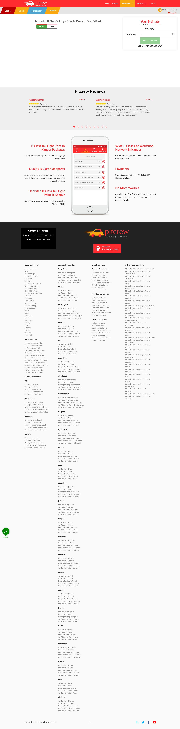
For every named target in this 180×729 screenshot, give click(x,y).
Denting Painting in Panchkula (69, 652)
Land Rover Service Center (101, 305)
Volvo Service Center (99, 315)
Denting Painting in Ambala (34, 443)
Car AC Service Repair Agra (34, 392)
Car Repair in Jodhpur (66, 507)
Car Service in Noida (65, 629)
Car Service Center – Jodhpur (68, 514)
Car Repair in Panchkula (66, 650)
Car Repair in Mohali (65, 578)
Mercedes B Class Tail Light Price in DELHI (140, 305)
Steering (28, 328)
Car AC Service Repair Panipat (68, 672)
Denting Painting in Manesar (68, 563)
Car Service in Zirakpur (66, 701)
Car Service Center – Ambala (35, 448)
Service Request (30, 269)
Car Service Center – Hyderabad (69, 443)
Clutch (27, 313)
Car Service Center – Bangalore (69, 282)
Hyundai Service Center (100, 280)
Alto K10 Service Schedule (34, 345)
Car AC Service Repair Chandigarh (70, 316)
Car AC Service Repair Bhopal (68, 298)
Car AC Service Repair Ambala (35, 445)
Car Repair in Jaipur (65, 471)
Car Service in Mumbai (66, 594)
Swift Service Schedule (32, 348)
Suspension (29, 315)
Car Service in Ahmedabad (34, 402)
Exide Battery (29, 301)
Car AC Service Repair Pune (68, 690)
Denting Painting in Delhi (67, 349)
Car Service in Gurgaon (66, 415)
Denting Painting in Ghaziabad (69, 385)
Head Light (28, 320)
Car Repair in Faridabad (66, 364)
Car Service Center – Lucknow (68, 550)
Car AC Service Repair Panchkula (69, 655)
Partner (115, 3)
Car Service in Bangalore (67, 273)
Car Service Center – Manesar (68, 568)
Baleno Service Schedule (33, 353)
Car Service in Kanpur (66, 522)
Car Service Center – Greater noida (70, 407)
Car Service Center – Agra (34, 394)
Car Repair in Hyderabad (67, 436)
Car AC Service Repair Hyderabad (70, 441)
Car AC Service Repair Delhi (68, 351)
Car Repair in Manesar (66, 561)
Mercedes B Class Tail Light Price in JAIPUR (140, 337)
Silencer (27, 330)
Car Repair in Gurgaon (66, 418)
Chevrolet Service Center (100, 273)
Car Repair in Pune (64, 685)
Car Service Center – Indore (68, 461)
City (152, 3)
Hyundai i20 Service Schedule (35, 358)
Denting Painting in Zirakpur (68, 706)
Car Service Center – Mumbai (68, 604)
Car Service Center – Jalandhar (69, 496)
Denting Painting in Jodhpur (68, 509)
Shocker (27, 318)
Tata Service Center (99, 287)
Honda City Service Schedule (35, 363)
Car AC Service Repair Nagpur (68, 619)
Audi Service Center (99, 298)
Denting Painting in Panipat (68, 670)
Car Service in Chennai (66, 326)
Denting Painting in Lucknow (68, 545)
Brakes (27, 310)
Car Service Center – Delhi (67, 354)
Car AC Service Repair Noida (68, 637)
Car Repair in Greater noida (68, 400)
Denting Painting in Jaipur (67, 474)
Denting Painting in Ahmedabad (36, 407)
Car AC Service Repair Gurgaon (69, 423)
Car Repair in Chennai (66, 329)
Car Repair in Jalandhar (66, 489)
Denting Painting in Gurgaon (68, 420)
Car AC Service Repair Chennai (69, 333)
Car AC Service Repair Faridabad (69, 369)
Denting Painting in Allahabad (35, 425)
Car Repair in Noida (65, 632)
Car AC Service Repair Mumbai (69, 601)
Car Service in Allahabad (33, 420)
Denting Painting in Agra (33, 389)
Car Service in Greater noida (68, 397)
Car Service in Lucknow (66, 540)
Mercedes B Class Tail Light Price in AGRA (140, 269)
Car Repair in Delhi (64, 346)
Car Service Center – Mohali (68, 586)
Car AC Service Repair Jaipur (68, 476)
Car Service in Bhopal (65, 290)
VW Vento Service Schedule (34, 370)
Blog (107, 3)
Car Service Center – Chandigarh (69, 318)
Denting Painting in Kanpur (67, 527)
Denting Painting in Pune (67, 688)
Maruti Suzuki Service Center (102, 282)
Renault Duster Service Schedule (36, 365)
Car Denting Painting (32, 286)
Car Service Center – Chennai (68, 336)
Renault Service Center (100, 285)
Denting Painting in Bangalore (68, 277)
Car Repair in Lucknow (66, 543)
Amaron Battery (30, 303)
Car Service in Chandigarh (67, 308)
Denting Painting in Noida (67, 634)
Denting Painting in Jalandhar (68, 492)
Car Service (29, 279)
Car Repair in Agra (31, 387)
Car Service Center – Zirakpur (68, 711)
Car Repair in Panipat (65, 668)
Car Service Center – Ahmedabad (36, 412)
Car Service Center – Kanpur (68, 532)
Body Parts (28, 332)
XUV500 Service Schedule (34, 372)
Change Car (172, 13)
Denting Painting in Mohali (67, 581)
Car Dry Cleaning (31, 288)
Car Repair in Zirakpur (66, 703)
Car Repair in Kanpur (65, 525)
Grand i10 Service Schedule (34, 355)
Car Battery (29, 298)
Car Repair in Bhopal (65, 293)
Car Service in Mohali (65, 576)
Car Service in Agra (31, 384)
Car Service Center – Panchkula (69, 657)
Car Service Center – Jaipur (67, 479)
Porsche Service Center (100, 310)
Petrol (41, 26)
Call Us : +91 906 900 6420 (150, 45)
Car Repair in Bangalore (66, 275)
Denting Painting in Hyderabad (69, 438)
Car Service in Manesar (66, 558)
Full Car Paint (29, 296)
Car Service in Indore (65, 451)
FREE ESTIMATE (6, 536)
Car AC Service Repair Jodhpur (69, 512)
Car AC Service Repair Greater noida (71, 405)
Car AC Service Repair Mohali (68, 583)
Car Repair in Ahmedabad (34, 405)
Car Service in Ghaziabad (67, 380)
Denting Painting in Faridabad (68, 367)
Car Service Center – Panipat (68, 675)
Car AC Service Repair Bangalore (69, 280)
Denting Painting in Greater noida (70, 402)
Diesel (52, 26)
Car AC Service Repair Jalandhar (69, 494)
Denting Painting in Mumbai (68, 599)
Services (141, 3)
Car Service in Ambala (32, 438)
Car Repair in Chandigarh (67, 311)
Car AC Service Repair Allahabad (36, 427)
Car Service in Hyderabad (67, 433)
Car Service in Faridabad (66, 362)
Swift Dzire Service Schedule (35, 350)
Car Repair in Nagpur (65, 614)
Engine (27, 325)
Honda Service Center (99, 277)
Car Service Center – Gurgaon (68, 425)
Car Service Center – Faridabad (69, 372)
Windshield (29, 335)
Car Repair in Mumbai (66, 596)
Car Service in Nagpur (66, 612)
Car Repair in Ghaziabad (66, 382)
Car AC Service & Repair (33, 283)
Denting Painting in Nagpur (68, 617)
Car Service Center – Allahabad (36, 430)
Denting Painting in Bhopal (67, 295)
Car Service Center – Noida (67, 639)
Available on (107, 248)
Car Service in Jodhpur (66, 505)
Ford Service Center (99, 275)
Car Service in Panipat (66, 665)
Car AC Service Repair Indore (68, 458)
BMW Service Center (99, 300)
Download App (30, 274)
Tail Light (28, 323)
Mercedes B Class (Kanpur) (150, 25)
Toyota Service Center (99, 290)
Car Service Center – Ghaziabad (69, 389)
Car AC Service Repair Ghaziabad (69, 387)
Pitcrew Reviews (90, 91)
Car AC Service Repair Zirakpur (69, 708)
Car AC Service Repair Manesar (69, 565)
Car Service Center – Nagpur (68, 621)
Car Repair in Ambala (32, 440)
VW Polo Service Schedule (34, 368)
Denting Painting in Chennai (68, 331)
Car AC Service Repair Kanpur (68, 530)
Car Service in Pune (65, 683)
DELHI (82, 100)
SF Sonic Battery (30, 305)
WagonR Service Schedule (34, 343)
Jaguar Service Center (99, 303)
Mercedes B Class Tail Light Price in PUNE (140, 394)
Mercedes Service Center (100, 308)
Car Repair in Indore (65, 453)
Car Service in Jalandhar (66, 487)
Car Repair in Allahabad (33, 422)
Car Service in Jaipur (65, 469)
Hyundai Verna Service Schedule (36, 360)
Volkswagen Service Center (101, 312)
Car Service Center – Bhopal (68, 300)
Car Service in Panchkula (67, 647)
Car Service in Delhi (65, 344)
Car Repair (28, 281)
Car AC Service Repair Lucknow (69, 548)
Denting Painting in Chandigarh (69, 313)
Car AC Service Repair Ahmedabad (37, 409)
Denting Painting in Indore (67, 456)
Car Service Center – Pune (67, 693)
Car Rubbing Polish (31, 291)
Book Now (127, 3)
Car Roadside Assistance (33, 293)
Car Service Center (31, 276)
